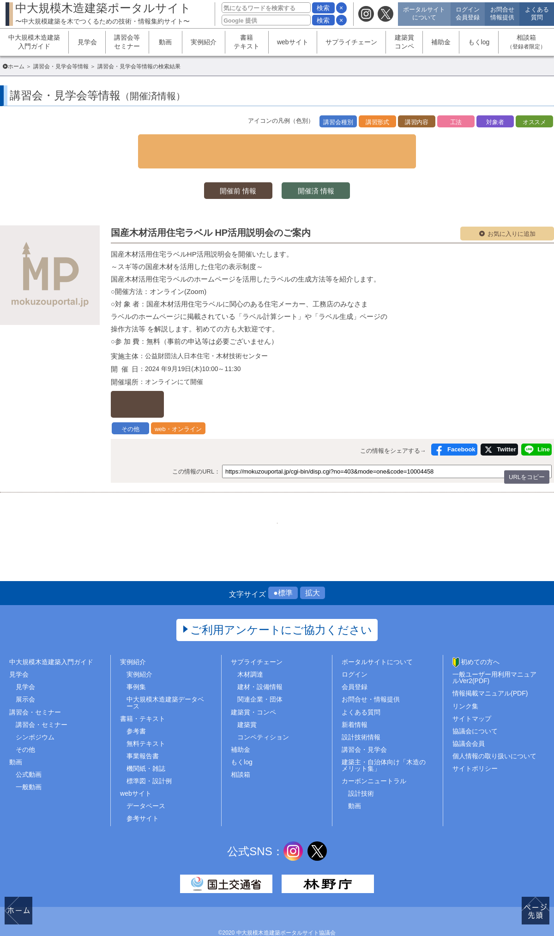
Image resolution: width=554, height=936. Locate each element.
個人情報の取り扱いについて (494, 734)
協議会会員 (468, 721)
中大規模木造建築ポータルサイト (103, 13)
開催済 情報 (323, 174)
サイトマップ (471, 696)
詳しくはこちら (159, 381)
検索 (323, 8)
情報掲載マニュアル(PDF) (490, 671)
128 (230, 493)
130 (276, 493)
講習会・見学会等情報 (61, 66)
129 (253, 493)
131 (300, 493)
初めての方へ (480, 639)
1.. (207, 493)
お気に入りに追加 (512, 217)
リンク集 (465, 683)
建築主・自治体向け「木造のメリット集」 (384, 743)
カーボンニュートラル (374, 758)
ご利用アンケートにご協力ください (281, 607)
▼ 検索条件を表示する (277, 142)
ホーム (16, 66)
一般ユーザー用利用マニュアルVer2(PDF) (494, 655)
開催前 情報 (230, 174)
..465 (346, 493)
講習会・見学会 (364, 727)
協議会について (475, 708)
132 (323, 493)
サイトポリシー (475, 746)
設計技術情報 (361, 714)
